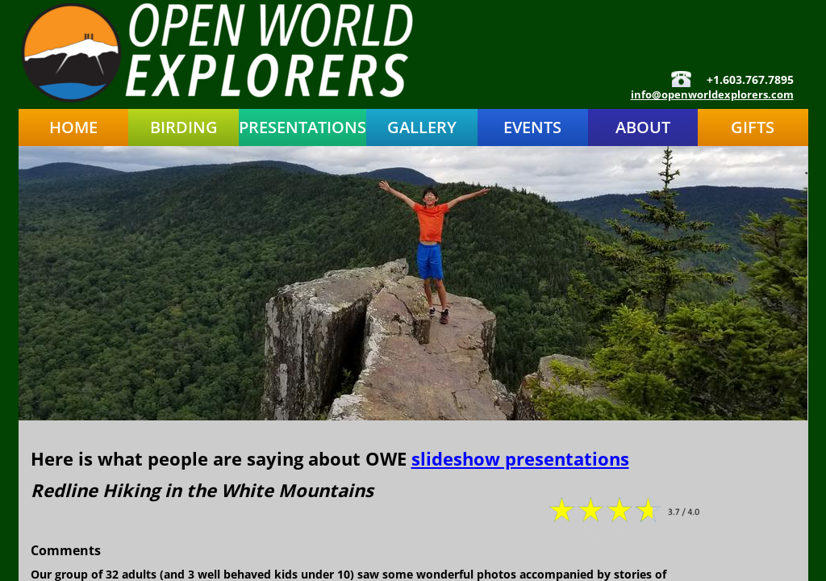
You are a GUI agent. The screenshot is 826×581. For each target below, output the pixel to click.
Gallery (422, 127)
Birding (184, 127)
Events (532, 127)
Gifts (752, 127)
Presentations (302, 127)
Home (73, 127)
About (642, 127)
